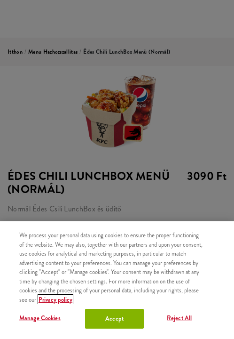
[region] (117, 280)
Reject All (179, 318)
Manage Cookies (40, 318)
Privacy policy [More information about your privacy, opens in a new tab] (55, 299)
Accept (114, 318)
